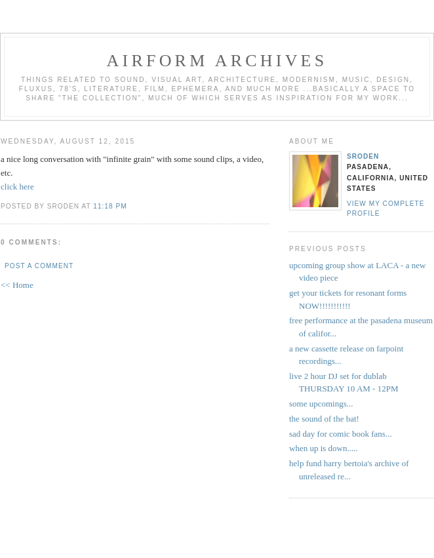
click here (17, 186)
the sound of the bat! (324, 419)
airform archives (217, 60)
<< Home (17, 285)
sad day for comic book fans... (340, 434)
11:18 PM (110, 206)
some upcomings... (321, 404)
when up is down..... (323, 448)
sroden (363, 156)
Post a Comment (39, 265)
